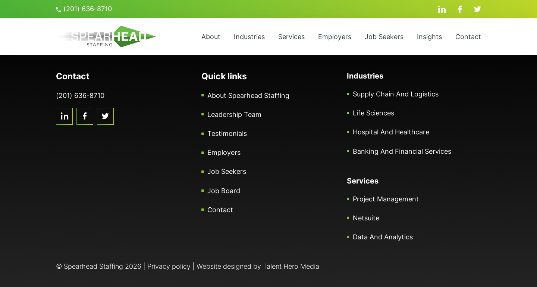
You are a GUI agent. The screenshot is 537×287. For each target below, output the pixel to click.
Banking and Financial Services (402, 151)
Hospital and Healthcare (391, 132)
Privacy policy (169, 266)
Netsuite (366, 218)
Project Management (386, 199)
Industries (249, 37)
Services (291, 37)
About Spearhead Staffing (248, 95)
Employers (334, 37)
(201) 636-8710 (84, 8)
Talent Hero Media (291, 266)
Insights (429, 37)
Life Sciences (373, 113)
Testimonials (227, 133)
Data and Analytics (383, 237)
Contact (468, 37)
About (210, 37)
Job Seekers (384, 37)
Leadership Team (234, 114)
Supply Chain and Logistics (396, 94)
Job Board (223, 191)
